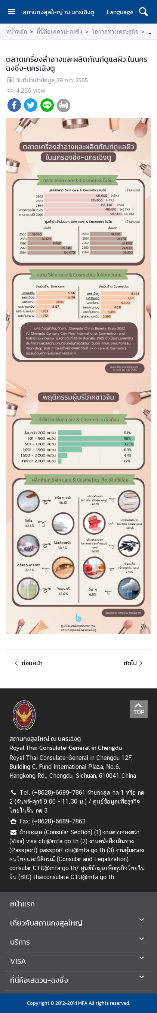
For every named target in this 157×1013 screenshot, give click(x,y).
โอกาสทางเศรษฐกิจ (115, 31)
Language (120, 11)
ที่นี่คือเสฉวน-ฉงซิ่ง (59, 31)
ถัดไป (134, 663)
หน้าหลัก (16, 31)
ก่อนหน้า (27, 663)
